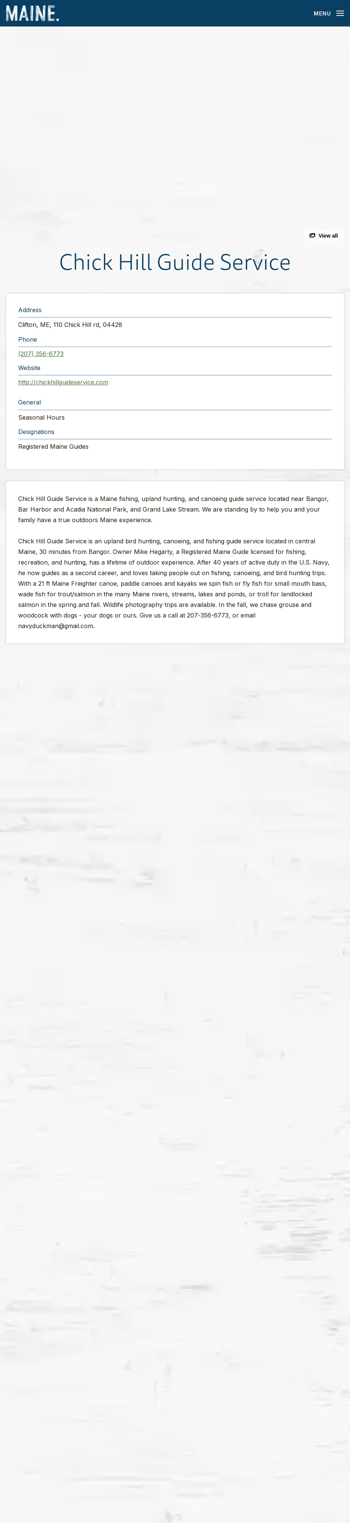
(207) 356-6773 (41, 354)
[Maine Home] (32, 13)
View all (328, 236)
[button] (175, 136)
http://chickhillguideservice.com (63, 382)
